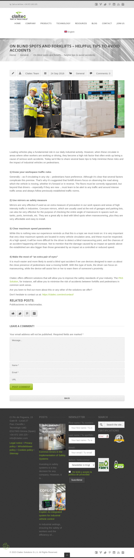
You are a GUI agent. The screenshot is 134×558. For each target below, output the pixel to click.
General (24, 55)
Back (67, 398)
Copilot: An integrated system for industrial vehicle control (50, 515)
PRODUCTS (46, 23)
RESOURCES (81, 23)
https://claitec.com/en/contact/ (58, 294)
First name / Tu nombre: (81, 423)
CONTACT (107, 23)
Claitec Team (32, 73)
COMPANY (30, 23)
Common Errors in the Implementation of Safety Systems (52, 455)
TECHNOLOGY (63, 23)
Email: (72, 447)
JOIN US (120, 23)
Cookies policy (25, 449)
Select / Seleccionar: (79, 460)
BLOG (94, 23)
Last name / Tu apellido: (81, 435)
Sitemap (14, 453)
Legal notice (16, 443)
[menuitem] (69, 34)
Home (13, 55)
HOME (17, 23)
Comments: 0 (103, 73)
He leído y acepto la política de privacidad (80, 473)
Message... (67, 349)
